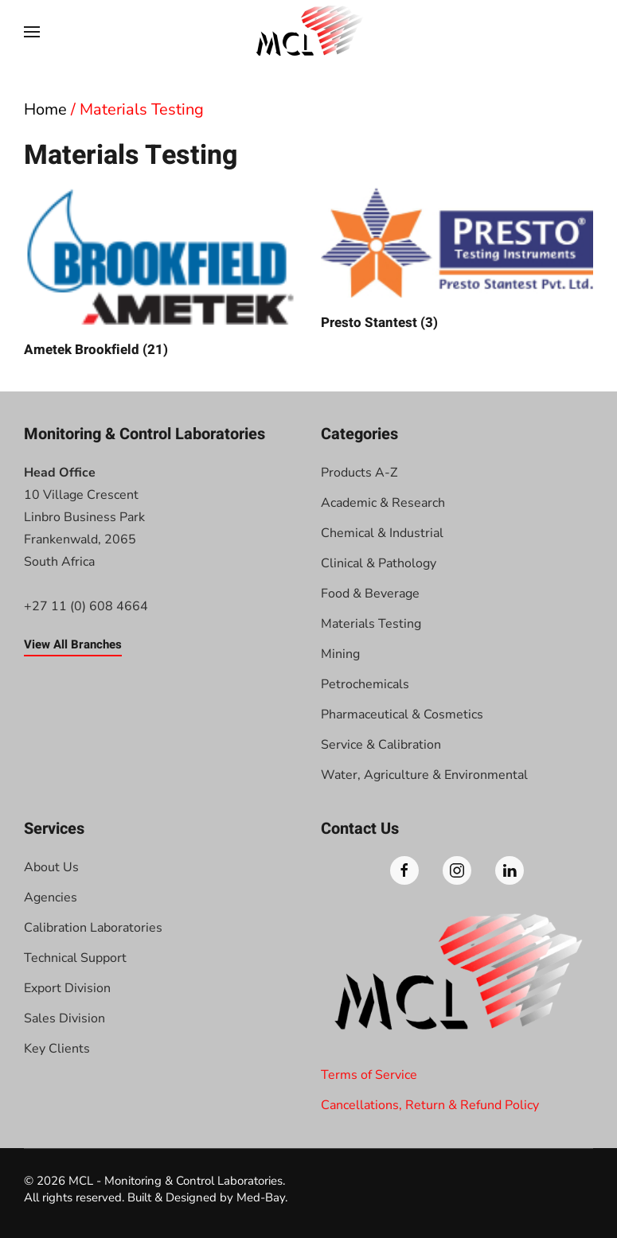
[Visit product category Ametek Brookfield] (160, 274)
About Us (51, 867)
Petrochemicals (365, 684)
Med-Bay (260, 1197)
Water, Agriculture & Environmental (424, 775)
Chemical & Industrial (382, 533)
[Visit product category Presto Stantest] (457, 260)
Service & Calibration (381, 744)
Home (45, 109)
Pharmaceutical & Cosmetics (402, 714)
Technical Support (75, 958)
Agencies (50, 897)
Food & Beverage (370, 593)
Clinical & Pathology (378, 563)
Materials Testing (371, 624)
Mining (340, 654)
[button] (32, 32)
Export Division (67, 988)
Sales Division (64, 1018)
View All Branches (73, 644)
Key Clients (57, 1048)
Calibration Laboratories (93, 927)
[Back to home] (309, 32)
